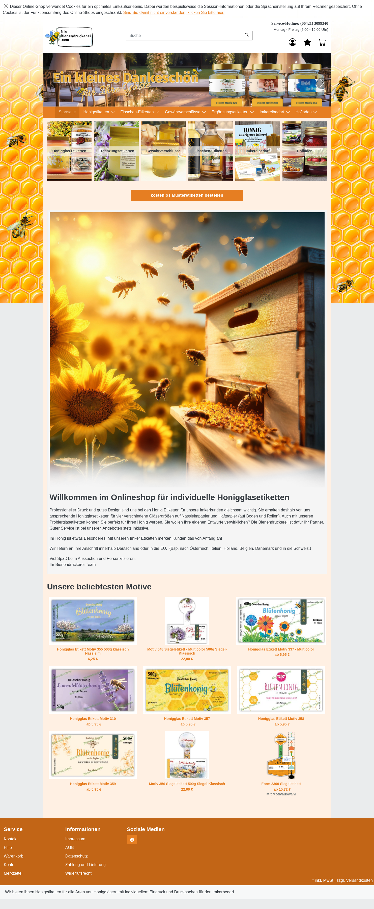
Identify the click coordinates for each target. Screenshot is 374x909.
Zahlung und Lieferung (85, 865)
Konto (9, 865)
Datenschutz (76, 856)
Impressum (75, 839)
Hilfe (8, 847)
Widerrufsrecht (78, 873)
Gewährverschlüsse (183, 112)
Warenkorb (13, 856)
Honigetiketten (96, 112)
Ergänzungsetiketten (230, 112)
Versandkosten (359, 880)
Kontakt (10, 839)
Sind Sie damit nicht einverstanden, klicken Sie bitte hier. (173, 12)
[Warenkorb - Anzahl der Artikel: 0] (322, 42)
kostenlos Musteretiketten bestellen (187, 195)
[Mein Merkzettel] (307, 42)
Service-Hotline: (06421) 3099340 (299, 23)
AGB (69, 847)
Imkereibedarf (272, 112)
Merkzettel (13, 873)
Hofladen (304, 112)
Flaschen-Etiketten (137, 112)
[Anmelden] (292, 42)
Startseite (67, 112)
